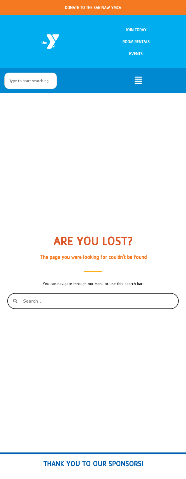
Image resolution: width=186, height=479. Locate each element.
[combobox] (30, 81)
